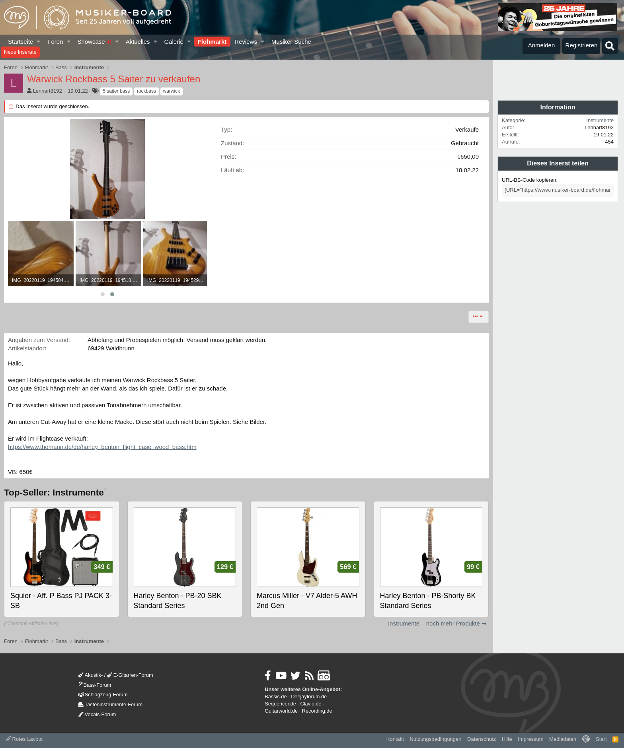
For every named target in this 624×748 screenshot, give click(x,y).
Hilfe (507, 739)
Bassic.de (276, 696)
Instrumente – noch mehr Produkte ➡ (437, 623)
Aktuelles (138, 41)
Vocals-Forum (97, 714)
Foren (55, 41)
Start (601, 739)
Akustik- (90, 675)
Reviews (245, 41)
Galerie (173, 41)
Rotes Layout (24, 739)
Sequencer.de (280, 704)
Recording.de (317, 711)
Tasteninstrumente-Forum (110, 704)
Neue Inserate (20, 52)
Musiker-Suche (291, 41)
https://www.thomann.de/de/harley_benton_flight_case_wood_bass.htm (102, 446)
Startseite (20, 41)
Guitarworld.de (281, 711)
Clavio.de (311, 704)
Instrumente (600, 120)
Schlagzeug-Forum (103, 694)
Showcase (94, 41)
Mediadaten (562, 739)
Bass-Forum (94, 685)
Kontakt (395, 739)
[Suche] (610, 46)
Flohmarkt (212, 41)
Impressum (530, 739)
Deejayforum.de (309, 696)
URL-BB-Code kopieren (529, 180)
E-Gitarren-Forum (130, 675)
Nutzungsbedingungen (435, 739)
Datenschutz (481, 739)
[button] (39, 42)
